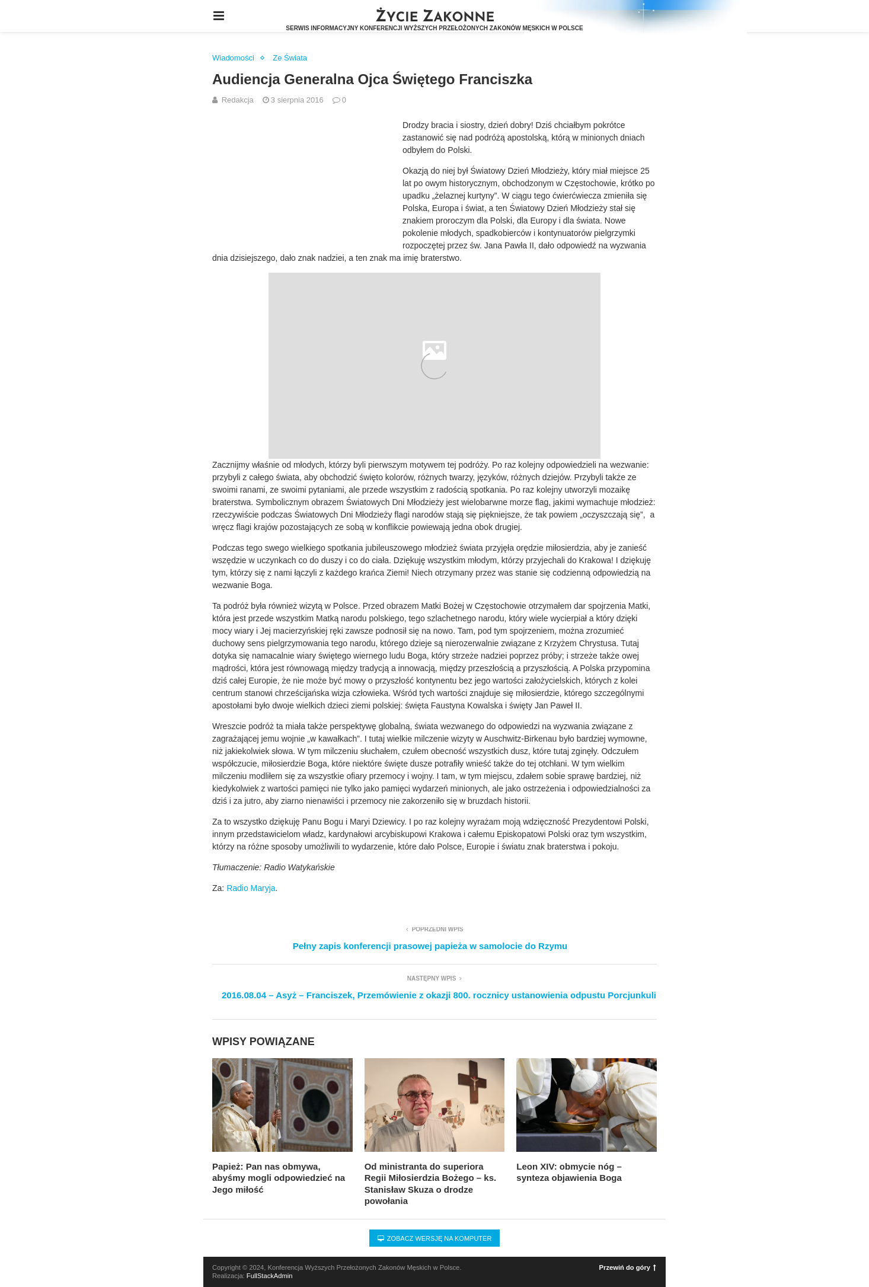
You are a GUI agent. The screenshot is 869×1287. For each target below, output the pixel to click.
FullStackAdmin (270, 1275)
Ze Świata (290, 57)
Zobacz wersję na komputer (435, 1238)
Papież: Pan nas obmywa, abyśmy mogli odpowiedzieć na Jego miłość (278, 1178)
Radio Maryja (250, 888)
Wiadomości (233, 57)
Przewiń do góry (627, 1267)
